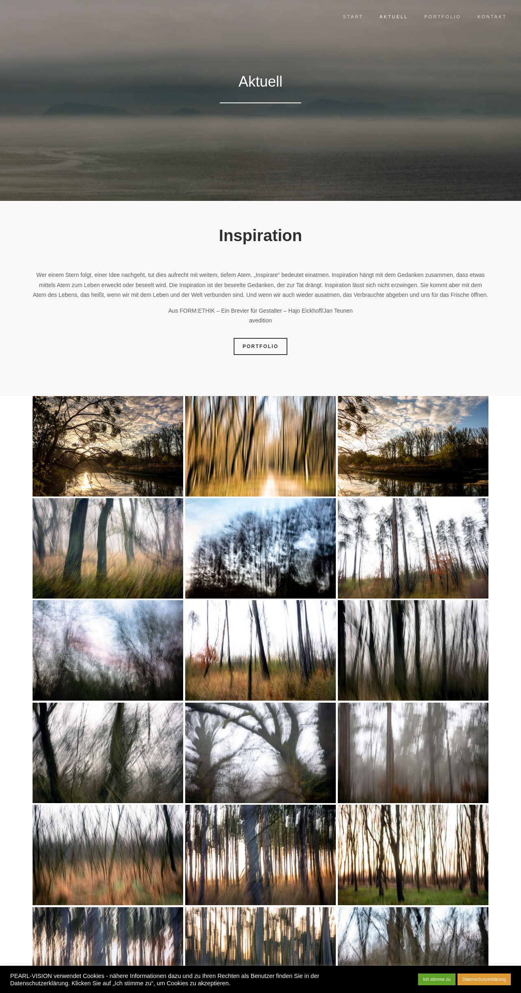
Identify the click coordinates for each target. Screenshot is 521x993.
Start (347, 16)
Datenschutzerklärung (484, 979)
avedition (260, 320)
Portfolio (436, 16)
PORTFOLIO (260, 346)
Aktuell (388, 16)
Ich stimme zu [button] (437, 979)
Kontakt (486, 16)
